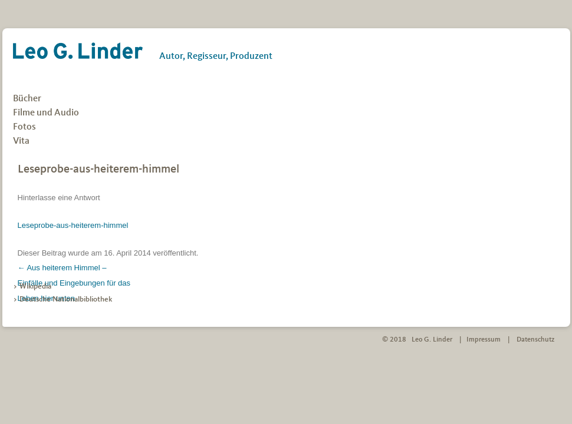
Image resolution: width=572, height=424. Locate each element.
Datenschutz (535, 339)
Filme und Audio (46, 113)
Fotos (24, 127)
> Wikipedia (32, 286)
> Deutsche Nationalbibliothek (62, 299)
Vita (21, 141)
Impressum (483, 339)
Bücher (27, 99)
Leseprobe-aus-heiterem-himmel (73, 225)
